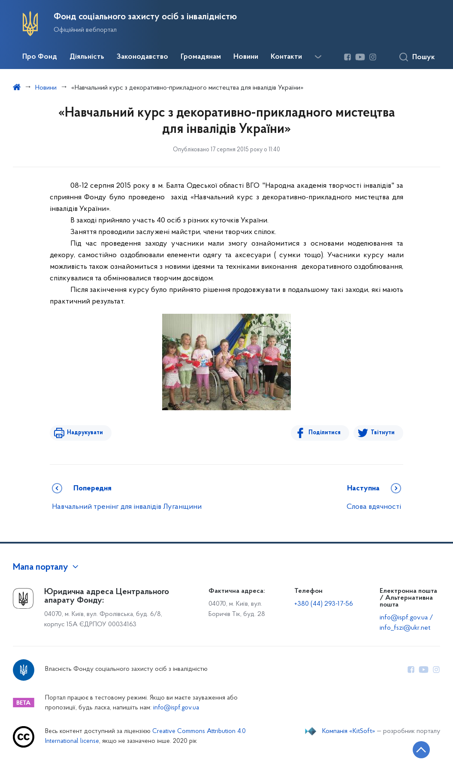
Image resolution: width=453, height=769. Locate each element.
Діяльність (86, 57)
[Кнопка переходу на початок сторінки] (420, 749)
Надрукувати (85, 433)
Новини (245, 57)
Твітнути (383, 433)
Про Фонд (39, 57)
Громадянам (201, 57)
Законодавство (142, 57)
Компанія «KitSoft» (348, 731)
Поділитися (324, 433)
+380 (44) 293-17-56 (323, 604)
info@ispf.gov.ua (176, 708)
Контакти (286, 57)
